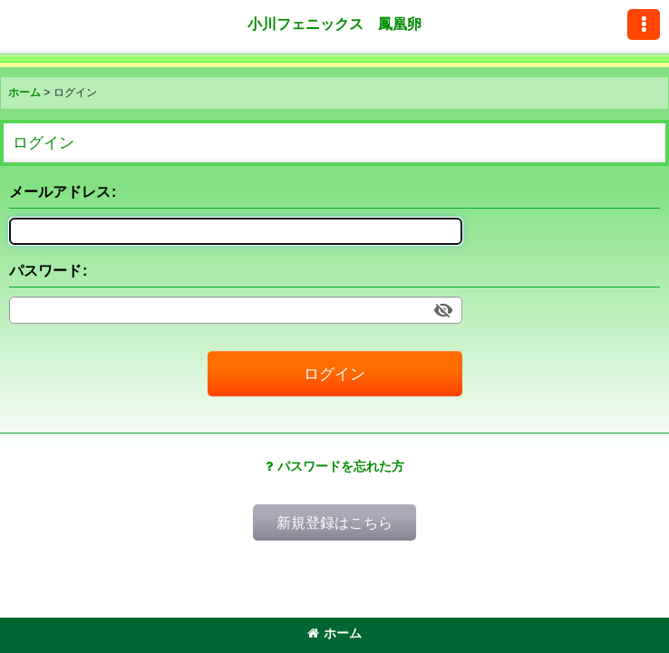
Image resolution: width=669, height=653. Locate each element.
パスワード (45, 270)
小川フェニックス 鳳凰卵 (334, 23)
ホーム (334, 633)
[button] (643, 24)
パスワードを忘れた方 (335, 466)
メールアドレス (60, 191)
